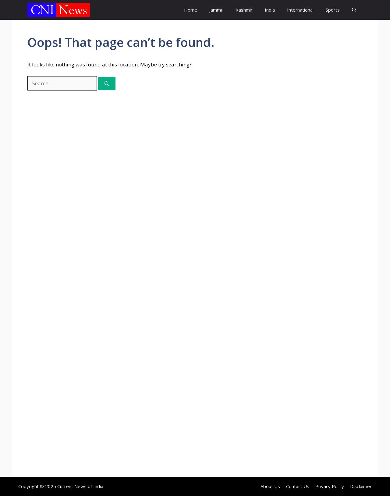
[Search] (106, 83)
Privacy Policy (329, 486)
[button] (354, 10)
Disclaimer (361, 486)
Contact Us (297, 486)
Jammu (216, 10)
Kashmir (244, 10)
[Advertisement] (312, 141)
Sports (333, 10)
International (300, 10)
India (270, 10)
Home (190, 10)
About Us (270, 486)
